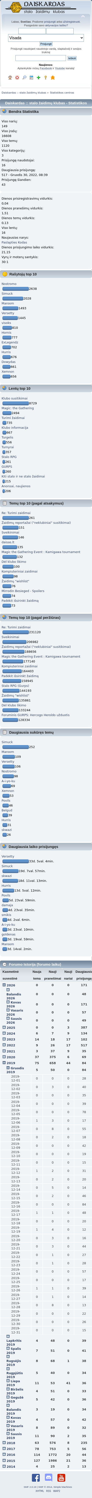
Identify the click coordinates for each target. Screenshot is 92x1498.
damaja (7, 905)
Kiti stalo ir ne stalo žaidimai (23, 476)
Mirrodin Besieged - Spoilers (22, 591)
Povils (5, 800)
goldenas (8, 934)
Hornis (6, 332)
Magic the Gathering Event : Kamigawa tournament (40, 552)
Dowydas (8, 362)
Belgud (6, 810)
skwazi (6, 830)
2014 (11, 1467)
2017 (11, 1449)
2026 (11, 985)
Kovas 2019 (13, 1419)
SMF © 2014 (45, 1487)
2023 (11, 1039)
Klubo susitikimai (14, 398)
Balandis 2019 (13, 1411)
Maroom (7, 303)
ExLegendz (9, 342)
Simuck (7, 293)
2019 (11, 1063)
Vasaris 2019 (14, 1428)
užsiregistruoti (71, 21)
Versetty (7, 313)
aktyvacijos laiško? (56, 25)
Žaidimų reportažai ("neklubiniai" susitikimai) (36, 523)
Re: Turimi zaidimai (15, 513)
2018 (11, 1443)
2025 (11, 1028)
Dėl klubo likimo (13, 562)
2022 (11, 1045)
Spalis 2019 (13, 1350)
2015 (11, 1461)
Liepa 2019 (13, 1383)
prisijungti (50, 21)
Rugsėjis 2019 (13, 1363)
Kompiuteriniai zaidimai (19, 571)
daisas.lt (7, 542)
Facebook (46, 68)
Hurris (6, 352)
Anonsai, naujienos (15, 486)
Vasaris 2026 (14, 1012)
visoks (6, 323)
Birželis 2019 (14, 1391)
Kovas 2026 (13, 1004)
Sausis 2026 (14, 1020)
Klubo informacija (14, 427)
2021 (11, 1051)
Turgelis (7, 437)
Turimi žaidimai (13, 418)
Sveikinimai (10, 532)
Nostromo (8, 284)
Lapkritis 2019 (14, 1342)
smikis (6, 915)
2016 (11, 1455)
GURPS (6, 466)
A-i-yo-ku (8, 781)
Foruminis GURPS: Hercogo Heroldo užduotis (35, 715)
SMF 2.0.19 (30, 1487)
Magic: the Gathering (17, 408)
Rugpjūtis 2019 (14, 1375)
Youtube (60, 68)
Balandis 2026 (13, 996)
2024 (11, 1033)
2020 (11, 1057)
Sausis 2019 (14, 1436)
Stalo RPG (8, 457)
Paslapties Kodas (14, 242)
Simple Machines (62, 1487)
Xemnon (7, 371)
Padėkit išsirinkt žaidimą (20, 601)
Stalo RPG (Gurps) (15, 686)
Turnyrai (7, 447)
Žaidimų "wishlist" (15, 581)
